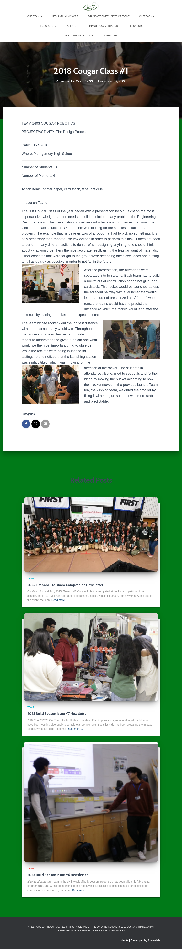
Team (73, 414)
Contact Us (110, 35)
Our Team (34, 16)
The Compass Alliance (79, 35)
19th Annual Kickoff (65, 16)
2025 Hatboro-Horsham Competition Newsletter (65, 585)
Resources (47, 26)
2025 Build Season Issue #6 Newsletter (57, 875)
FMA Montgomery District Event (109, 16)
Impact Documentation (104, 26)
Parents (72, 26)
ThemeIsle (154, 940)
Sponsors (136, 26)
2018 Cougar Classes (51, 414)
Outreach (147, 16)
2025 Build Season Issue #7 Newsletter (57, 714)
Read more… (59, 600)
